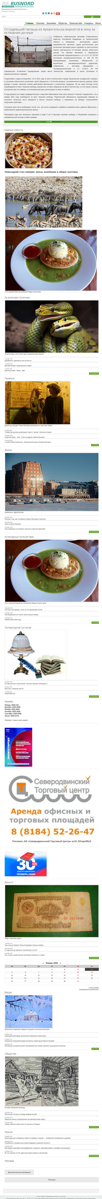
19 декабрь (7, 943)
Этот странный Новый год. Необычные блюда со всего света (25, 603)
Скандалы (88, 23)
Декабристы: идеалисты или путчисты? (18, 360)
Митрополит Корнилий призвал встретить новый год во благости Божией (29, 1041)
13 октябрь (7, 440)
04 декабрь (7, 953)
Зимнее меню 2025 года (13, 619)
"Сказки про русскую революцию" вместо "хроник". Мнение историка (28, 432)
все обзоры (95, 445)
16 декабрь (7, 522)
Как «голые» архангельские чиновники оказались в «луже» (25, 955)
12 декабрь (7, 612)
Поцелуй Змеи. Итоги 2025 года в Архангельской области (24, 354)
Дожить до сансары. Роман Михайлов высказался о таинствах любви (28, 425)
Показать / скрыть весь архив (16, 720)
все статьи (95, 622)
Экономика (51, 23)
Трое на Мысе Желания (13, 524)
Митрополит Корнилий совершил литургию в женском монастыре (27, 1029)
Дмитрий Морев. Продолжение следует (18, 365)
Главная (29, 23)
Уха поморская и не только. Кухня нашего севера (21, 614)
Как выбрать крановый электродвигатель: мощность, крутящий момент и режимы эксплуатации (37, 1148)
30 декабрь (7, 1044)
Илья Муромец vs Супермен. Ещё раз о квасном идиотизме (25, 529)
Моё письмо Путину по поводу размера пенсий (21, 1114)
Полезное (52, 1180)
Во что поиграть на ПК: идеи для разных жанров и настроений (26, 1153)
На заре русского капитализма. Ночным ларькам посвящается (26, 683)
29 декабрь (7, 608)
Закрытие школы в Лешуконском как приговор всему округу (25, 1119)
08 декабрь (7, 948)
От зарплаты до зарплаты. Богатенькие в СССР (21, 950)
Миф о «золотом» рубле (13, 938)
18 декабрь (7, 681)
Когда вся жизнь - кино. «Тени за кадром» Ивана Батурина (25, 437)
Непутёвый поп (10, 693)
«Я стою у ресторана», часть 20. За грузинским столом (23, 610)
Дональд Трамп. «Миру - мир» (15, 370)
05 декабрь (7, 527)
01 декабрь (7, 617)
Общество (62, 23)
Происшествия (75, 23)
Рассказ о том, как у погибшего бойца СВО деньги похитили (25, 519)
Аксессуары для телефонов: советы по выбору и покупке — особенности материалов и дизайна (37, 1138)
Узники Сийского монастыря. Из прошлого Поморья (22, 1124)
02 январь (7, 1034)
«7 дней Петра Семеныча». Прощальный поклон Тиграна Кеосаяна (28, 442)
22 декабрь (7, 517)
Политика (40, 23)
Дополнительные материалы (19, 1172)
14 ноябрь (7, 691)
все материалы (94, 373)
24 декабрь (7, 1112)
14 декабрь (7, 358)
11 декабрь (7, 363)
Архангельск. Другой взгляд (14, 512)
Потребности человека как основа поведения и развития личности (27, 1143)
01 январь (7, 1039)
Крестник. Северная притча (14, 688)
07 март (43, 121)
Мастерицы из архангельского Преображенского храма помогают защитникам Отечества (35, 1046)
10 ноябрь (7, 430)
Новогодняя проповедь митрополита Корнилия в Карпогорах (25, 1036)
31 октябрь (7, 435)
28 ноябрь (7, 686)
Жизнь (98, 23)
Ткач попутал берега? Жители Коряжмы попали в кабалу (24, 945)
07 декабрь (7, 1122)
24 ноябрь (7, 368)
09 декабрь (7, 1117)
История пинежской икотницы (15, 1107)
